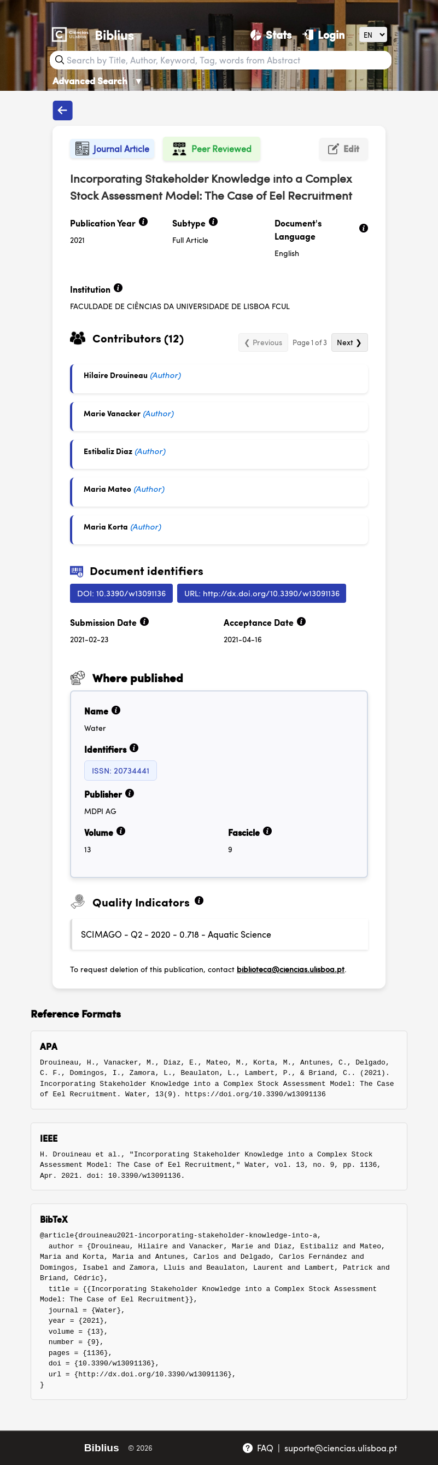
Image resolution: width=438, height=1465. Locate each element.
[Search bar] (228, 60)
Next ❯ (349, 341)
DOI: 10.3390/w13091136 (121, 592)
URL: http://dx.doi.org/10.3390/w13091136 (262, 592)
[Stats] (270, 34)
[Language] (373, 34)
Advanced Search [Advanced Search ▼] (97, 80)
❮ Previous (263, 341)
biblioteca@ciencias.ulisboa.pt (290, 968)
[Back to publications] (62, 110)
